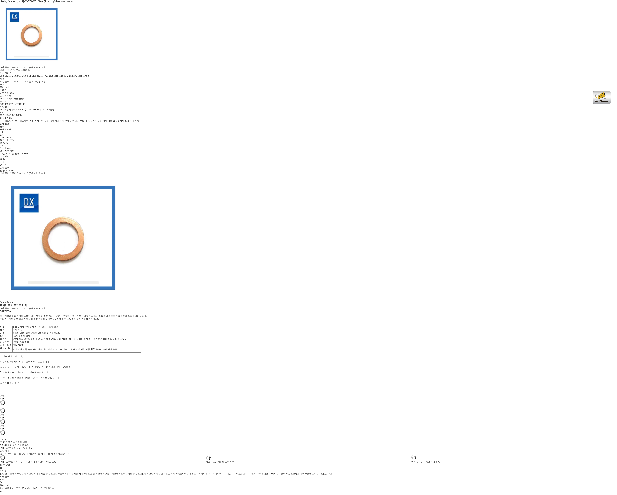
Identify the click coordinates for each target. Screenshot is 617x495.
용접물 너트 (326, 473)
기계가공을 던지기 (240, 473)
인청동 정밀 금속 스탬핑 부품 (425, 462)
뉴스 (2, 482)
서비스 (3, 471)
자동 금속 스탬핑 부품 (51, 473)
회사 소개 (4, 485)
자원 (2, 479)
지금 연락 (21, 305)
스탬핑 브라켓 (121, 473)
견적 (2, 490)
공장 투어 (16, 488)
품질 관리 (26, 488)
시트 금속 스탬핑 (136, 473)
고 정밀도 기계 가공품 (171, 473)
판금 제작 (109, 473)
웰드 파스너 (315, 473)
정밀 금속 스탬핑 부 (20, 70)
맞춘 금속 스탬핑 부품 (30, 473)
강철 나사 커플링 (257, 473)
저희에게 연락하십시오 (43, 488)
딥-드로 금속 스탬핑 (95, 473)
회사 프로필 (5, 488)
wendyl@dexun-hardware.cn (60, 1)
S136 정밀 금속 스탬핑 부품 (13, 442)
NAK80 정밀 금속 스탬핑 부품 (14, 445)
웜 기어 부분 (303, 473)
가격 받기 (8, 305)
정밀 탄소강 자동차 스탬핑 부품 (221, 462)
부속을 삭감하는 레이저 (73, 473)
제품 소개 (4, 70)
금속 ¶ (269, 473)
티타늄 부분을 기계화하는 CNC (197, 473)
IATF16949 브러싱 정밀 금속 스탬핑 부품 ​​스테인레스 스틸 (28, 462)
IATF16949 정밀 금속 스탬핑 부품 (16, 448)
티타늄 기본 (277, 473)
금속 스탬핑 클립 (152, 473)
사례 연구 (4, 476)
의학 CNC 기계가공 (221, 473)
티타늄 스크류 (290, 473)
